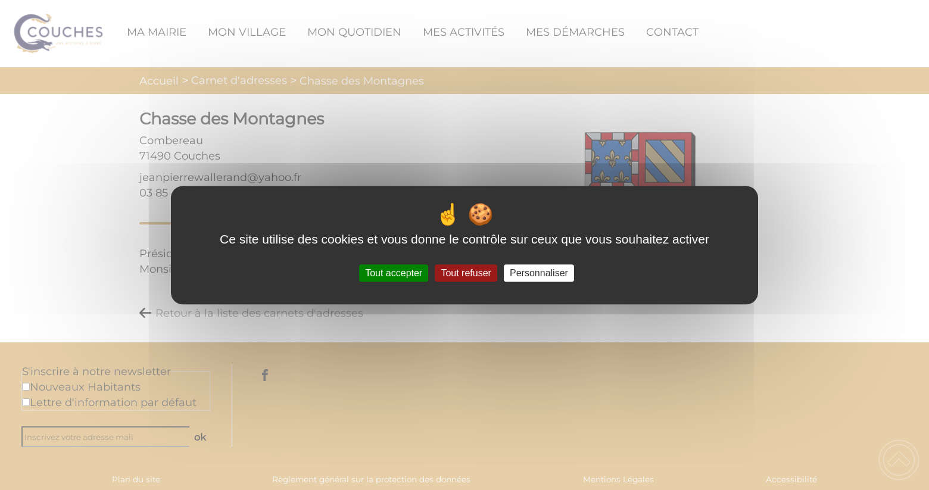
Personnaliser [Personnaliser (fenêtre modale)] (539, 273)
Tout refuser (466, 273)
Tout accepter (393, 273)
